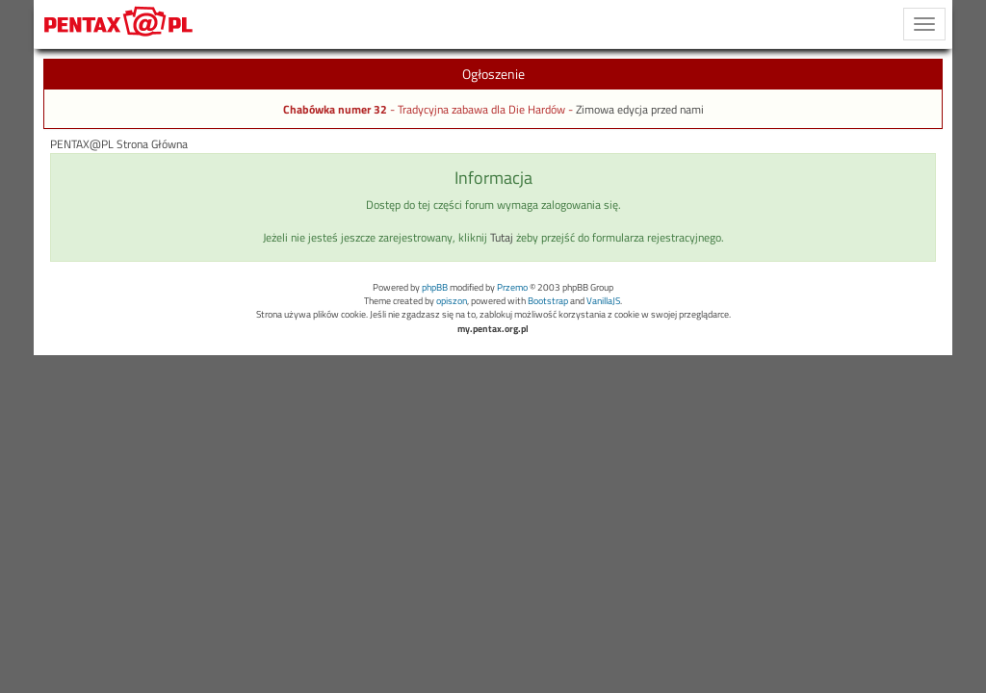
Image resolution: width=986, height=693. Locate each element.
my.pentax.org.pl (493, 328)
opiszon (451, 301)
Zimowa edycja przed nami (640, 109)
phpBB (435, 287)
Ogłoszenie (493, 74)
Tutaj (501, 237)
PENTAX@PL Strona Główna (119, 144)
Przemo (512, 287)
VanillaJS (603, 301)
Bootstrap (548, 301)
